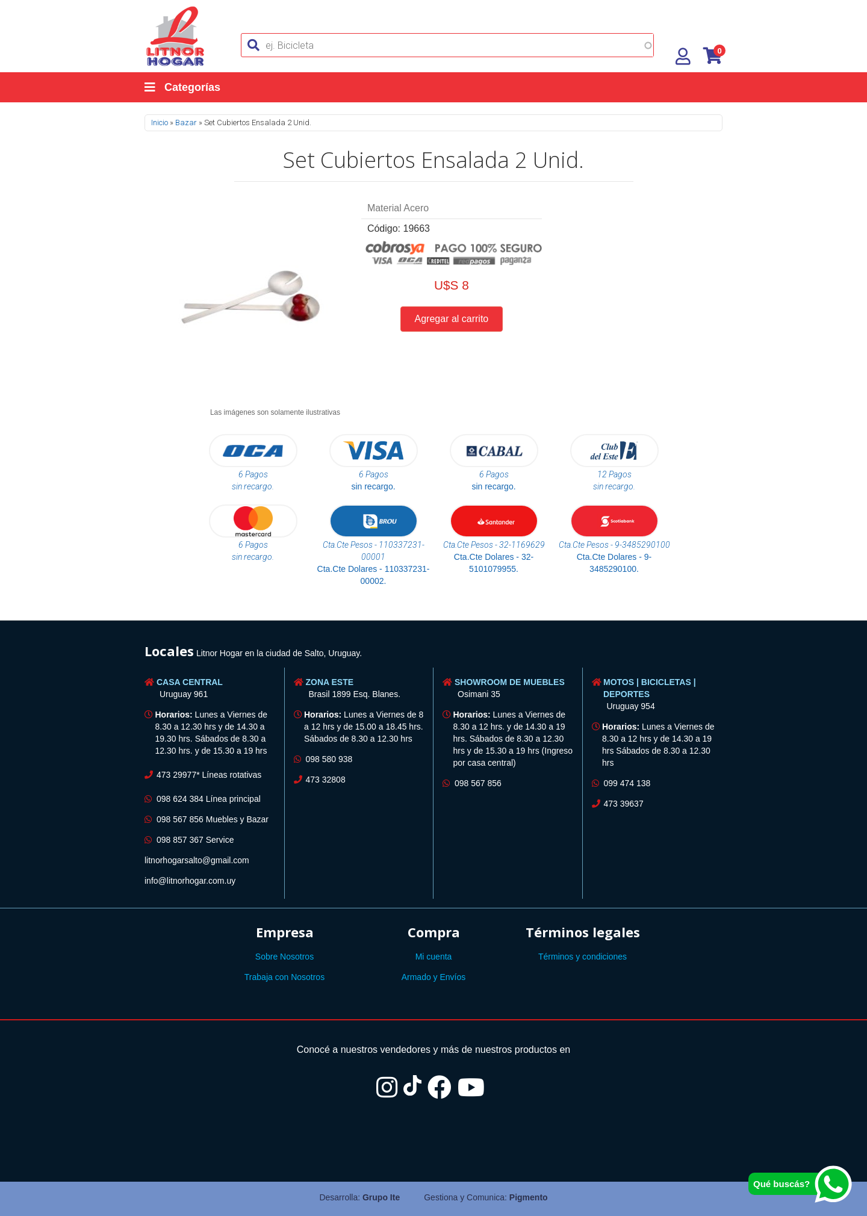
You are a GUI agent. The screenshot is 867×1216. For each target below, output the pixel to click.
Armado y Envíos (434, 977)
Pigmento (528, 1197)
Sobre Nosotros (284, 956)
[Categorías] (194, 87)
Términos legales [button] (583, 932)
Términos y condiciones (582, 956)
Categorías (182, 87)
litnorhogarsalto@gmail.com (196, 860)
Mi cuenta (433, 956)
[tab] (433, 653)
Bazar (186, 122)
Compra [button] (434, 932)
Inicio (159, 122)
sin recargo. (373, 486)
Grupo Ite (381, 1197)
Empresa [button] (285, 932)
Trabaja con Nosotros (284, 977)
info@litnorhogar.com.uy (189, 881)
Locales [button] (169, 651)
